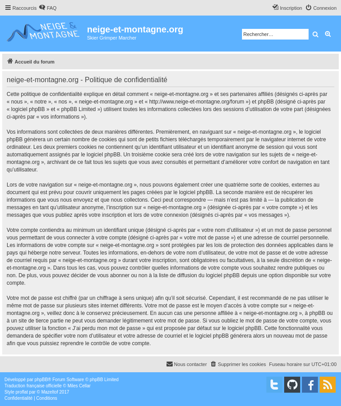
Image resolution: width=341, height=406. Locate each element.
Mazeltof (49, 392)
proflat (22, 392)
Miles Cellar (79, 385)
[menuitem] (47, 8)
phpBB (41, 379)
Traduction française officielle (33, 385)
